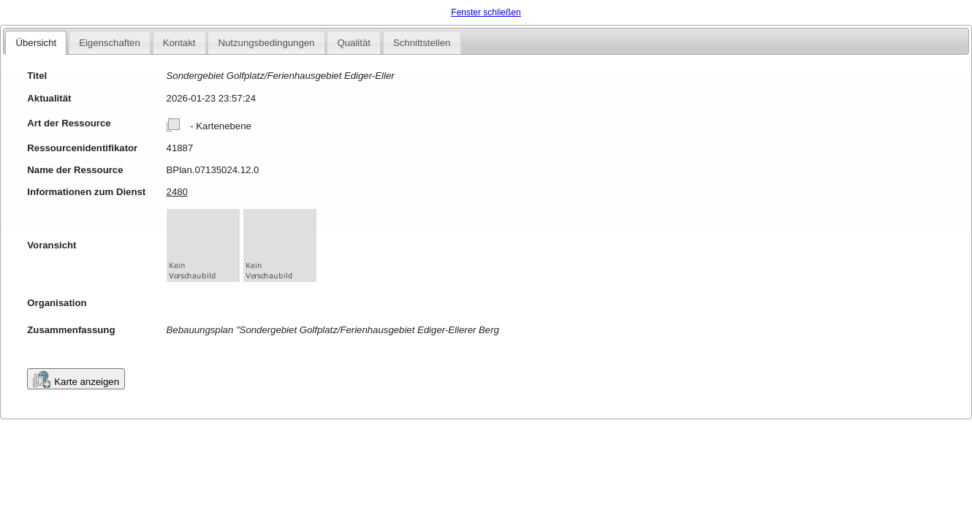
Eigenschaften (109, 42)
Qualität (353, 42)
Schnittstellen (421, 42)
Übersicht (35, 42)
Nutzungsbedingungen (266, 42)
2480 (177, 191)
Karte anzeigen (76, 379)
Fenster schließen (485, 12)
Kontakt (179, 42)
